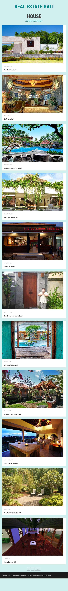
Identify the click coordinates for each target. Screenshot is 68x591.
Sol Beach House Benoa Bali (13, 181)
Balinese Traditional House (12, 427)
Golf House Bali (9, 131)
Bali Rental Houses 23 (11, 378)
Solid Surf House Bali (11, 476)
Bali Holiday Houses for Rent (13, 328)
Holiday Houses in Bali (11, 230)
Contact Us (44, 588)
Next (38, 581)
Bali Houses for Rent (10, 82)
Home (23, 18)
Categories (31, 18)
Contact (41, 18)
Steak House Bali (9, 279)
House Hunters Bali (10, 574)
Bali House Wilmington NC (12, 525)
